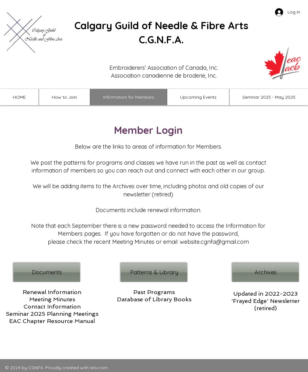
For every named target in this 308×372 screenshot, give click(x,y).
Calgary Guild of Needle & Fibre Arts (161, 25)
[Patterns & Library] (154, 272)
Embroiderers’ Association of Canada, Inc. (163, 67)
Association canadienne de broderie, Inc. (164, 75)
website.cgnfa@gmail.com (214, 241)
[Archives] (265, 272)
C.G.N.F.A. (161, 39)
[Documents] (47, 272)
